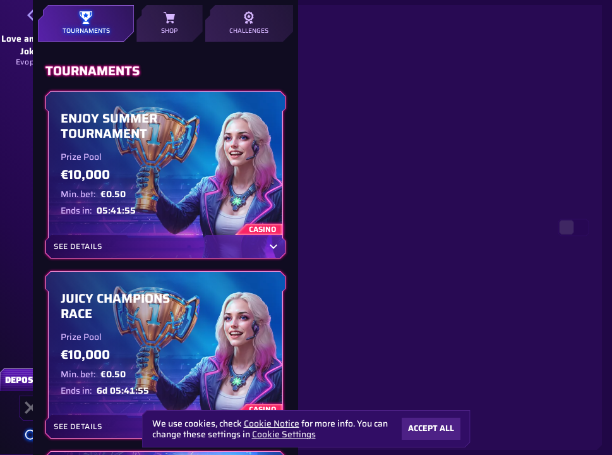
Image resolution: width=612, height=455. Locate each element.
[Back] (31, 15)
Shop (169, 23)
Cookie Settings (284, 434)
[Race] (31, 407)
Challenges (249, 23)
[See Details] (273, 246)
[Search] (31, 435)
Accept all (431, 428)
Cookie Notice (271, 423)
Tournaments (86, 23)
